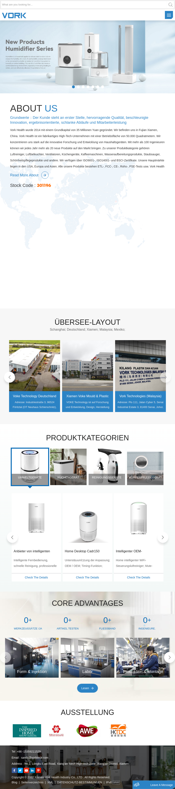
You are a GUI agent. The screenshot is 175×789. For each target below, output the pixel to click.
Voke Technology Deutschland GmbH (85, 396)
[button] (9, 377)
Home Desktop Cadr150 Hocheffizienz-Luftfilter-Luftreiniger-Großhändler (131, 551)
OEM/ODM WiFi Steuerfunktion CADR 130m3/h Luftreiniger (34, 551)
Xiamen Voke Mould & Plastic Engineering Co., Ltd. (138, 396)
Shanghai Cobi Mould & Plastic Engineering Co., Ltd (32, 396)
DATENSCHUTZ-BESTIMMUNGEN (79, 782)
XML (50, 782)
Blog (14, 782)
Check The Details (34, 577)
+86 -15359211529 (29, 751)
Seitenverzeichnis (32, 782)
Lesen (85, 688)
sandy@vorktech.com (34, 757)
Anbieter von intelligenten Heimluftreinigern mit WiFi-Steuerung (82, 551)
